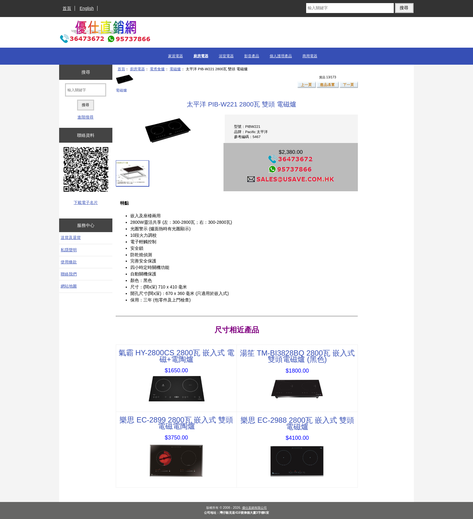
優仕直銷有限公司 (254, 507)
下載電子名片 (86, 202)
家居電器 (175, 56)
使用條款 (69, 262)
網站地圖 (69, 286)
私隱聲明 (69, 250)
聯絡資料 (85, 135)
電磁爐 (175, 69)
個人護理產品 (281, 56)
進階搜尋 (85, 117)
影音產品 (251, 56)
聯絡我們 (69, 274)
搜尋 (85, 72)
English (87, 8)
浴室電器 (226, 56)
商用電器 (309, 56)
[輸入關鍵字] (350, 8)
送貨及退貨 (71, 237)
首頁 (67, 8)
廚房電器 (137, 69)
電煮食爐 (157, 69)
